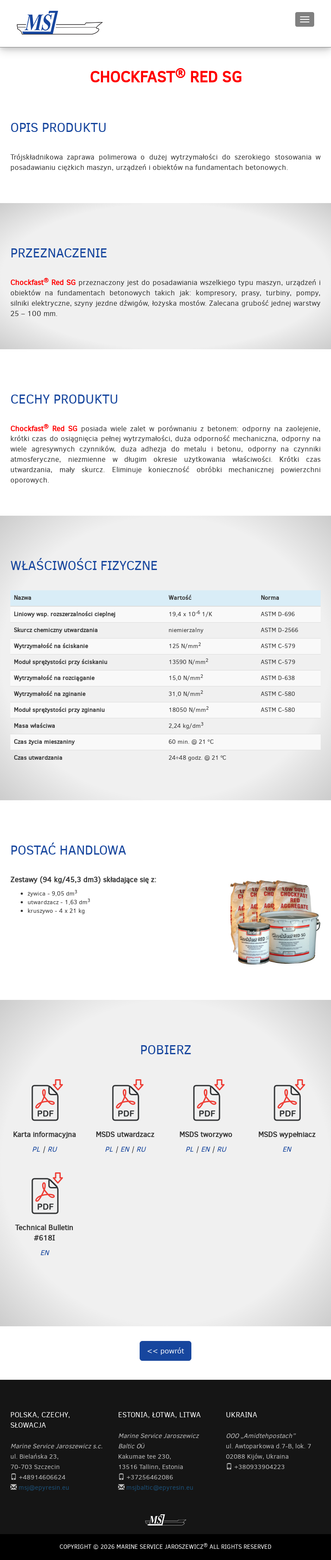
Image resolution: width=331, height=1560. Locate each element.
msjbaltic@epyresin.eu (160, 1487)
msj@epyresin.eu (44, 1487)
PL (36, 1149)
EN (124, 1149)
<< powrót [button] (165, 1351)
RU (52, 1149)
